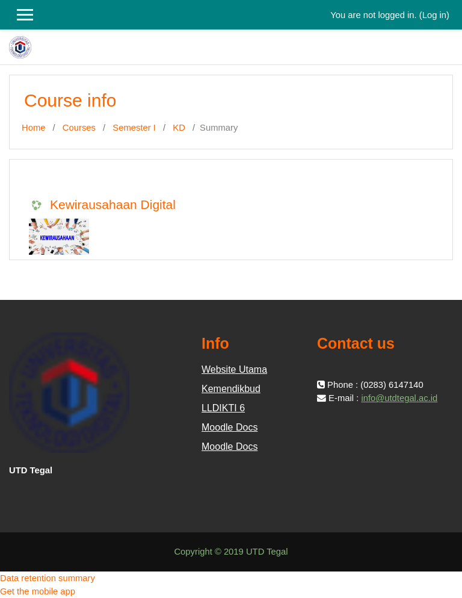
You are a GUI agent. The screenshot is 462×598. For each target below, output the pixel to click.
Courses (79, 127)
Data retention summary (47, 578)
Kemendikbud (231, 389)
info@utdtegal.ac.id (399, 398)
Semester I (134, 127)
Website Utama (234, 369)
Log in (434, 15)
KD (179, 127)
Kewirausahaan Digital (113, 204)
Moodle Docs (229, 427)
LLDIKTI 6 (223, 408)
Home (33, 127)
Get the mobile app (37, 591)
